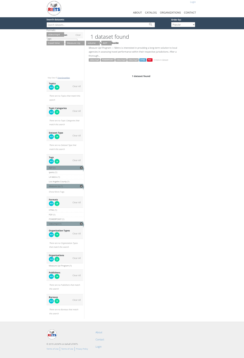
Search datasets (55, 19)
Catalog (151, 12)
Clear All (77, 86)
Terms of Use (53, 348)
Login (193, 1)
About (137, 12)
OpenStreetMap (64, 78)
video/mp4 (94, 60)
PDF (149, 60)
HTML (142, 60)
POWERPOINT (108, 60)
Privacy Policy (82, 348)
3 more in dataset (161, 60)
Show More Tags (56, 191)
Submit (150, 24)
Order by (176, 19)
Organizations (170, 12)
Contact (190, 12)
